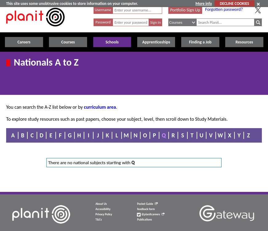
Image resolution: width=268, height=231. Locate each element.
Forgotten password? (224, 9)
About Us (101, 204)
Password (102, 22)
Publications (144, 219)
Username (103, 9)
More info (203, 3)
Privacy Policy (103, 214)
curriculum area (100, 107)
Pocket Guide (147, 204)
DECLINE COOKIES (234, 3)
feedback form (146, 209)
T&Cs (98, 219)
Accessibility (102, 209)
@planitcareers (151, 214)
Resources (244, 42)
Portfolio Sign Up (185, 10)
